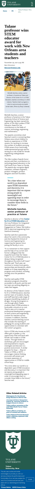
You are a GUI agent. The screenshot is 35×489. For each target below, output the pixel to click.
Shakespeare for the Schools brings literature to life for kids (16, 396)
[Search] (32, 3)
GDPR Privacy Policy (19, 487)
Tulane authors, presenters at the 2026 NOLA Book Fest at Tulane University (17, 406)
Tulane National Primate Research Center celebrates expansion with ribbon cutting (17, 416)
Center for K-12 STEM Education (16, 220)
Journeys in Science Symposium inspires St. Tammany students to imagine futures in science (17, 401)
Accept (30, 479)
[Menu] (32, 5)
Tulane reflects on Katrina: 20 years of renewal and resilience (16, 411)
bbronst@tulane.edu (12, 68)
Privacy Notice (6, 487)
